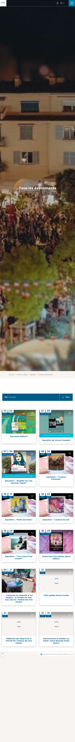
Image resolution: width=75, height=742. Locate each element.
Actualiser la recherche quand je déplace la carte (58, 654)
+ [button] (2, 654)
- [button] (2, 656)
